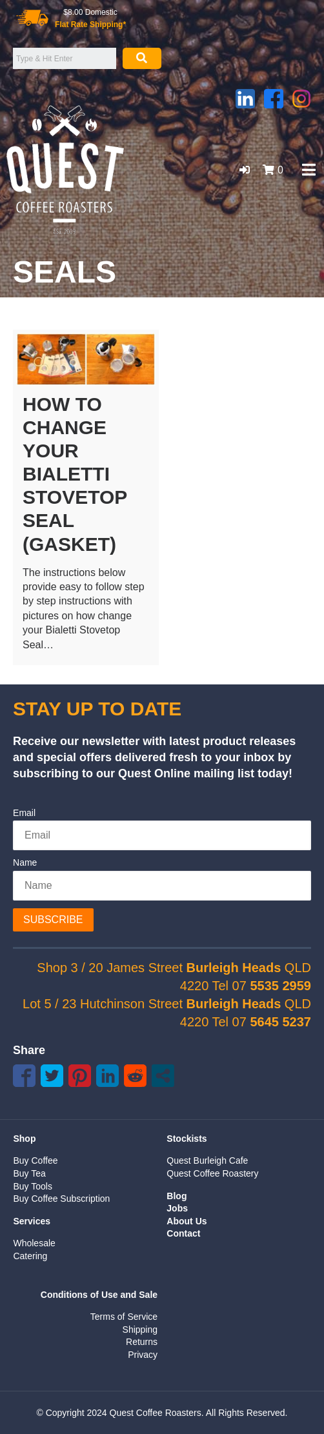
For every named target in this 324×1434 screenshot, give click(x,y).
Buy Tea (29, 1173)
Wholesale (34, 1243)
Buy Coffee (35, 1160)
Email (24, 813)
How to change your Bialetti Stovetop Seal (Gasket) (75, 474)
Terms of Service (123, 1316)
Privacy (142, 1354)
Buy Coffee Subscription (61, 1198)
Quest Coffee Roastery (212, 1173)
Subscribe (53, 919)
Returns (141, 1342)
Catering (30, 1256)
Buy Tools (32, 1186)
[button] (244, 169)
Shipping (140, 1329)
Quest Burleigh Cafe (207, 1160)
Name (25, 862)
